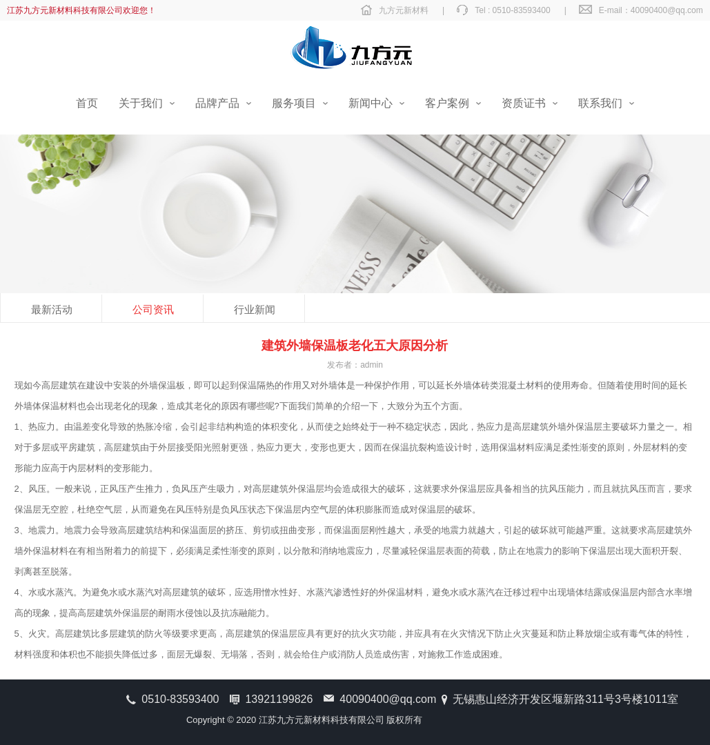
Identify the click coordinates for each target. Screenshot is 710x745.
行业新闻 (254, 309)
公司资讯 (153, 309)
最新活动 (51, 309)
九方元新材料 (403, 10)
